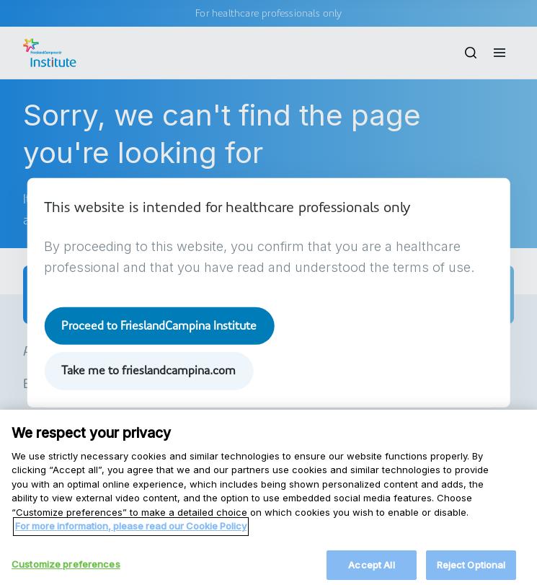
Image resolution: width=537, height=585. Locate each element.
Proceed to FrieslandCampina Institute (159, 325)
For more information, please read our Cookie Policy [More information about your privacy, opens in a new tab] (131, 535)
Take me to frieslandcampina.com (148, 370)
